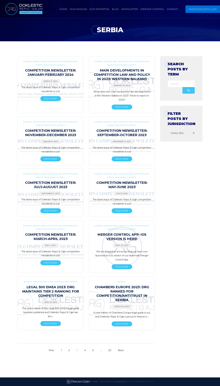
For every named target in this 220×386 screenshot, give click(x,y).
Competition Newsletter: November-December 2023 (50, 133)
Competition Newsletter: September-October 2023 (121, 133)
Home (63, 9)
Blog (115, 9)
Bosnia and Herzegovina (47, 61)
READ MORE (50, 98)
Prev (51, 350)
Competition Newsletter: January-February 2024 (50, 72)
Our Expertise (99, 9)
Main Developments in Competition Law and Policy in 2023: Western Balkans (122, 74)
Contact (172, 9)
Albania (27, 61)
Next (121, 350)
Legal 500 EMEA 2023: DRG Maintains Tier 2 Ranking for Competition (50, 291)
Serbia (61, 65)
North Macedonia (46, 65)
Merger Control (152, 9)
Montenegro (70, 61)
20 (109, 350)
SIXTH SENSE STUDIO (141, 381)
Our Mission (78, 9)
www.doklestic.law (203, 9)
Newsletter (129, 9)
